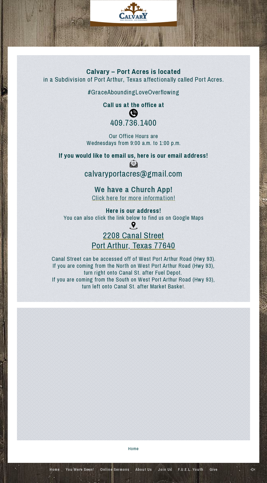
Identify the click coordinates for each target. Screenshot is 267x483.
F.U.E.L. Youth (190, 469)
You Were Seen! (80, 469)
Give (213, 469)
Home (55, 469)
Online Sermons (114, 469)
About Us (143, 469)
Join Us (165, 469)
